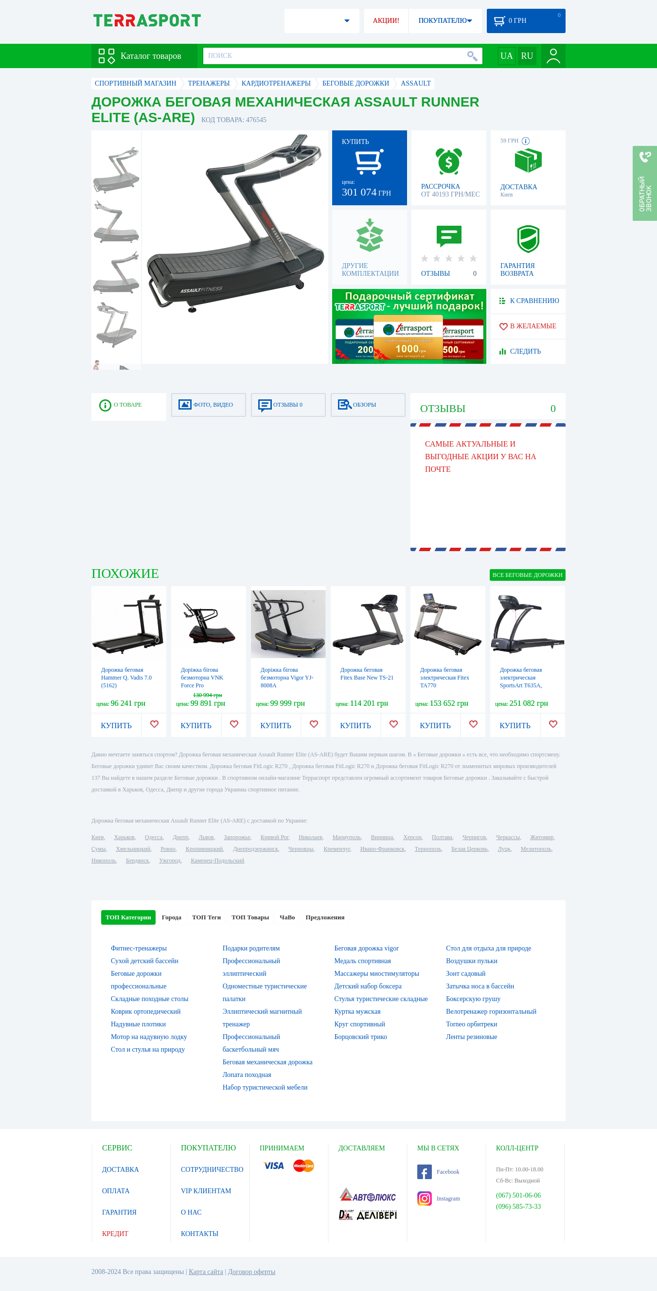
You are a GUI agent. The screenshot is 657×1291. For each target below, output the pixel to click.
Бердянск (137, 860)
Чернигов (474, 837)
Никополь (103, 860)
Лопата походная (247, 1074)
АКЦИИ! (386, 20)
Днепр (180, 837)
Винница (382, 837)
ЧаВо (287, 917)
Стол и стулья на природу (148, 1049)
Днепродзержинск (255, 848)
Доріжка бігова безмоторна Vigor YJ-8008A (287, 677)
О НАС (191, 1212)
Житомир (541, 837)
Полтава (442, 837)
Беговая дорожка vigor (367, 948)
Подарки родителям (251, 948)
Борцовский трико (361, 1036)
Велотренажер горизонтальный (491, 1011)
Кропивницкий (204, 848)
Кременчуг (336, 848)
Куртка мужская (358, 1011)
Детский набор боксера (368, 986)
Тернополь (428, 848)
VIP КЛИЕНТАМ (206, 1191)
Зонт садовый (465, 973)
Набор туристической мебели (265, 1087)
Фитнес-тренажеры (139, 948)
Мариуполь (347, 837)
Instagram (438, 1198)
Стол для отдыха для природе (488, 948)
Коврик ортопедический (146, 1011)
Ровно (167, 848)
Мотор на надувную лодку (149, 1036)
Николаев (310, 837)
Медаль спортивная (363, 961)
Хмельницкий (133, 848)
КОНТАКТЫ (199, 1233)
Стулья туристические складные (381, 999)
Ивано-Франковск (382, 848)
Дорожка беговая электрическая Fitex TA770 (444, 677)
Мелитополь (536, 848)
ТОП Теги (206, 917)
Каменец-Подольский (217, 860)
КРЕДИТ (115, 1233)
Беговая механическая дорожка (268, 1062)
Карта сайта (206, 1271)
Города (171, 917)
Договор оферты (252, 1271)
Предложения (325, 917)
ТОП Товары (250, 917)
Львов (206, 837)
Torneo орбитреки (471, 1024)
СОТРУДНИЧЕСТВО (212, 1169)
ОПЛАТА (116, 1191)
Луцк (504, 848)
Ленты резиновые (471, 1036)
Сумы (98, 848)
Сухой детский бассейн (144, 961)
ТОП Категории (128, 917)
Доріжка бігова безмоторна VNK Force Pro (202, 677)
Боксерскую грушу (473, 999)
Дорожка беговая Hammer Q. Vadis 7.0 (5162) (126, 677)
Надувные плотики (138, 1024)
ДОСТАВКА (120, 1169)
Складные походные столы (149, 999)
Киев (97, 837)
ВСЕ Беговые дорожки (528, 575)
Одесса (153, 837)
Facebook (438, 1172)
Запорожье (237, 837)
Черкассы (508, 837)
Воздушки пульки (471, 961)
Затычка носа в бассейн (480, 986)
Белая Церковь (469, 848)
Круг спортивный (360, 1024)
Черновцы (301, 848)
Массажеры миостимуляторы (377, 973)
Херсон (412, 837)
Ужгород (169, 860)
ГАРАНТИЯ (119, 1212)
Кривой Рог (274, 837)
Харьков (124, 837)
